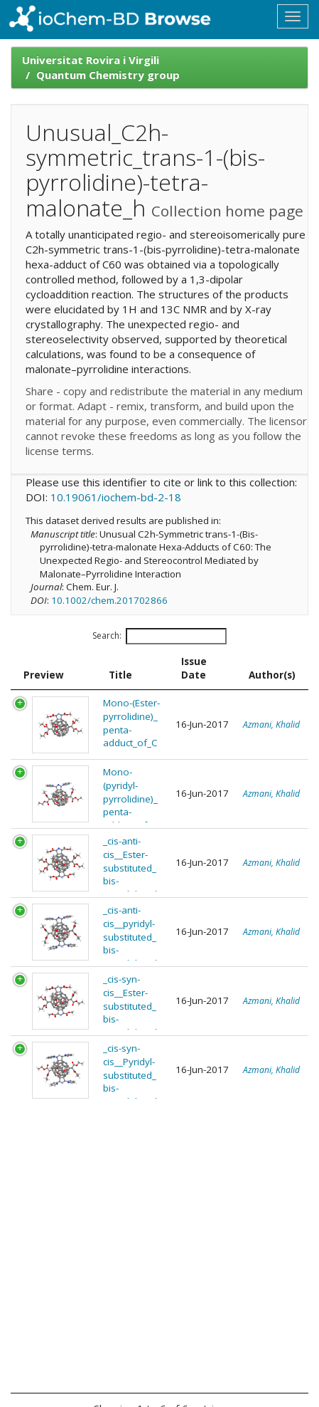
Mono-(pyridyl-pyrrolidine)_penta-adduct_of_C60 (130, 805)
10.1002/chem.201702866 (109, 600)
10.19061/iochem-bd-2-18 (115, 497)
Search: (159, 636)
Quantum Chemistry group (108, 75)
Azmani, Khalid (271, 724)
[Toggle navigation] (292, 16)
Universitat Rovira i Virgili (90, 60)
